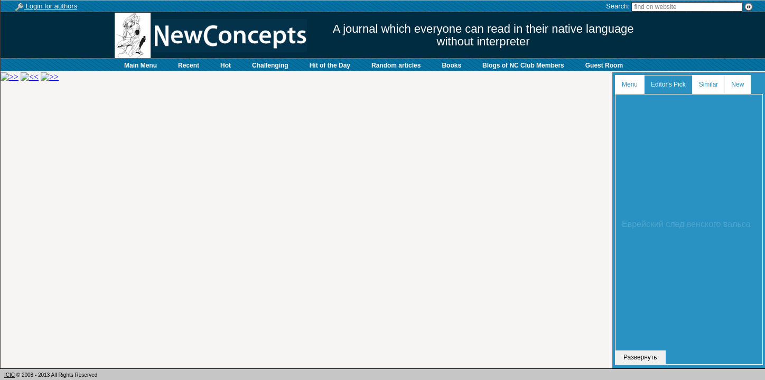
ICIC (9, 375)
